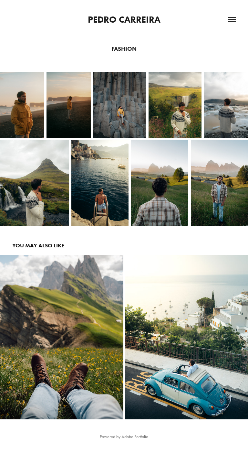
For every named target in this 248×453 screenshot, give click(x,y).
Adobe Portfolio (134, 436)
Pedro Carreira (124, 19)
